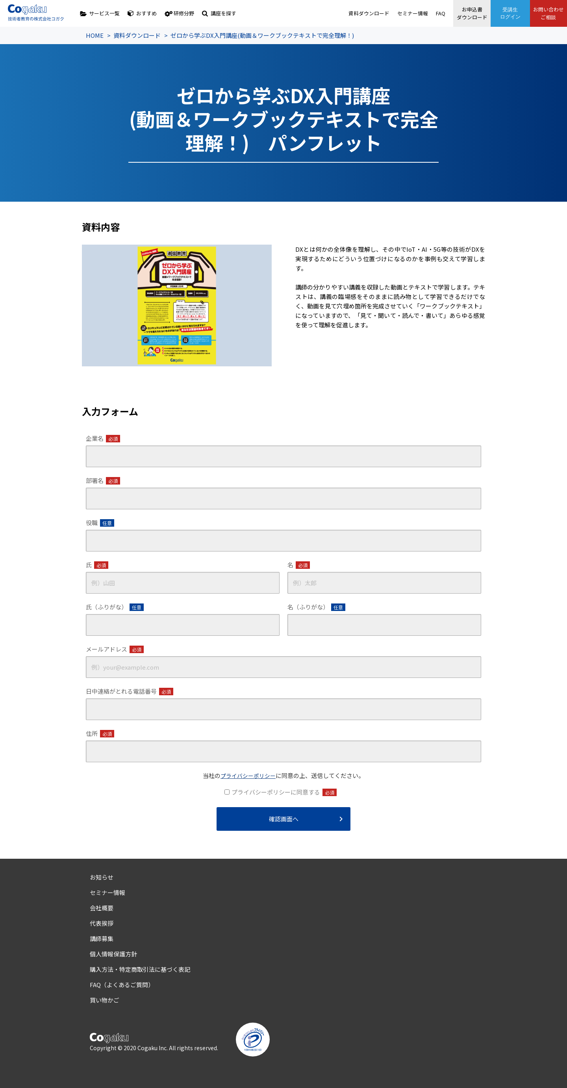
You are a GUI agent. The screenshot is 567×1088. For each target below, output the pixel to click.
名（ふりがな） (316, 607)
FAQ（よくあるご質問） (122, 984)
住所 (100, 733)
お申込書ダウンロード (468, 13)
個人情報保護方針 (113, 954)
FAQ (436, 13)
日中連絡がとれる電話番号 (129, 691)
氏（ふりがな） (115, 607)
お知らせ (101, 877)
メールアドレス (115, 649)
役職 (100, 522)
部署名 (103, 480)
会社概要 (101, 908)
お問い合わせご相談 (547, 13)
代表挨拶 (101, 923)
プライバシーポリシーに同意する (284, 792)
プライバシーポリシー (248, 775)
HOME (95, 35)
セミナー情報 (408, 13)
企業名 (103, 438)
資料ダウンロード (364, 13)
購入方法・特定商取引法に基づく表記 (140, 969)
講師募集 (101, 938)
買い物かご (104, 1000)
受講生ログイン (508, 13)
